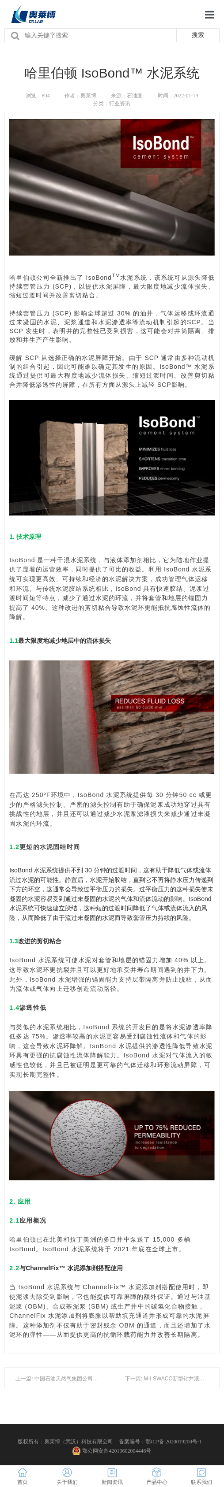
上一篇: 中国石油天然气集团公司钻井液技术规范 (72, 1379)
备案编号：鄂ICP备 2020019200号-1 (160, 1442)
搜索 (198, 34)
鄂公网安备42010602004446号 (111, 1451)
